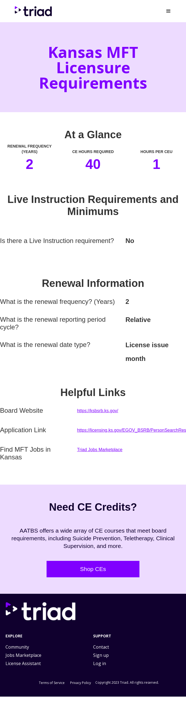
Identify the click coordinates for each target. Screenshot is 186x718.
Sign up (101, 655)
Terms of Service (52, 682)
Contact (101, 647)
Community (17, 647)
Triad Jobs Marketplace (99, 449)
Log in (99, 663)
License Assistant (23, 663)
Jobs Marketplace (23, 655)
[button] (168, 11)
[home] (34, 11)
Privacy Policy (80, 682)
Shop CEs (93, 569)
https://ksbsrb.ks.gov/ (97, 410)
